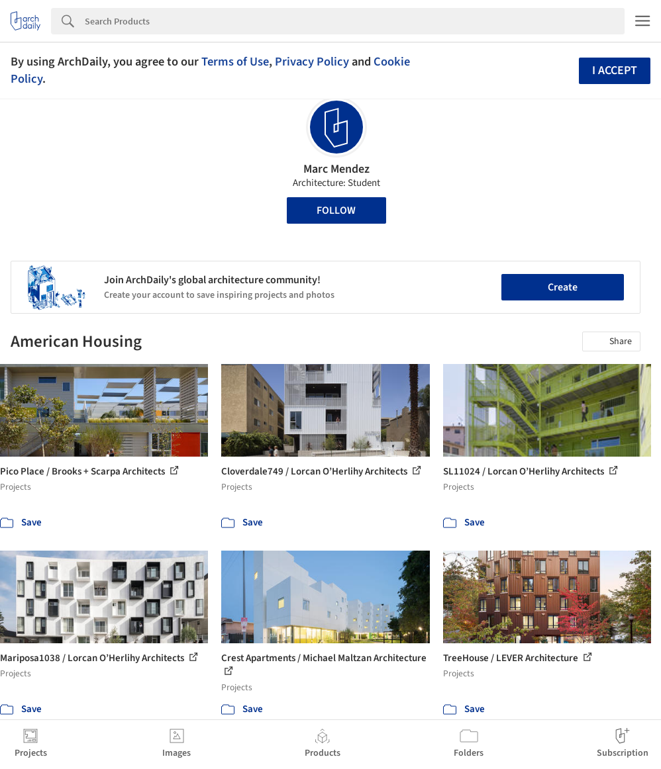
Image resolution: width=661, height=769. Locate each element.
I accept (614, 70)
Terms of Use (235, 61)
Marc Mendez (336, 169)
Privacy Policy (312, 61)
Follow (336, 210)
